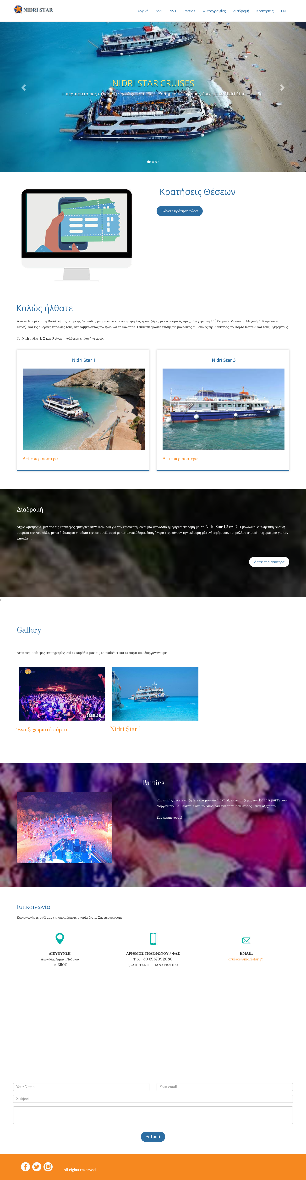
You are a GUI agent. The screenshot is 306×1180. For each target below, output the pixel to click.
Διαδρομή (241, 10)
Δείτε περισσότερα (40, 459)
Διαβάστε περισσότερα (153, 102)
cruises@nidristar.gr (245, 959)
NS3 (172, 10)
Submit (153, 1137)
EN (283, 10)
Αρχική (142, 10)
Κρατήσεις (265, 10)
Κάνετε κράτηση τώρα (179, 211)
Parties (189, 10)
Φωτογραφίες (214, 10)
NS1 (159, 10)
